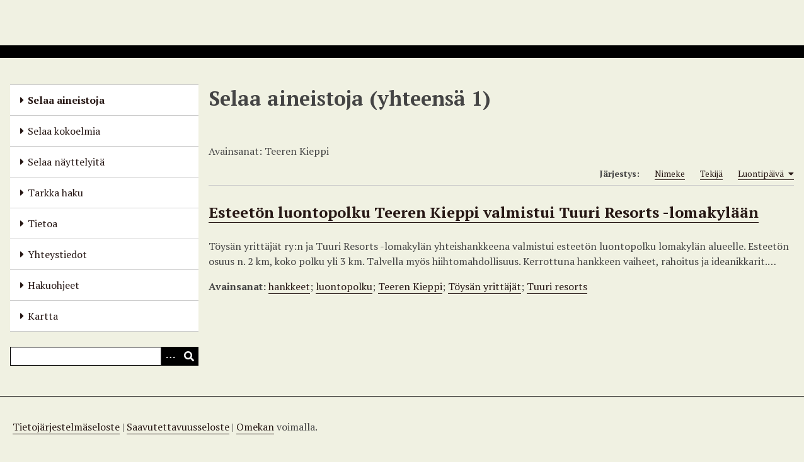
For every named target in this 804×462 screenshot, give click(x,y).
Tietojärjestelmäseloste (66, 427)
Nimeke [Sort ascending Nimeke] (670, 173)
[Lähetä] (189, 356)
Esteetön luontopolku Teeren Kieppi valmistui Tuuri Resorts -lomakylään (484, 212)
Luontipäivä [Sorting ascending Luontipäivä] (766, 173)
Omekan (255, 427)
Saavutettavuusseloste (178, 427)
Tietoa (42, 223)
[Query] (104, 356)
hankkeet (289, 286)
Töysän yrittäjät (484, 286)
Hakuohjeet (53, 285)
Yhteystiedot (57, 254)
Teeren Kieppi (410, 286)
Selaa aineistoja (66, 100)
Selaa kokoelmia (64, 131)
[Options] (170, 356)
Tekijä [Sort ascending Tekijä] (711, 173)
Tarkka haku (55, 193)
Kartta (43, 316)
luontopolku (344, 286)
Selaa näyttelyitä (66, 162)
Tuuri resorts (557, 286)
